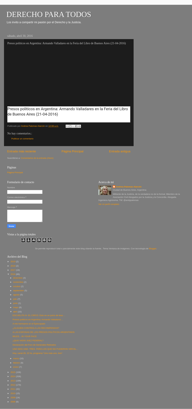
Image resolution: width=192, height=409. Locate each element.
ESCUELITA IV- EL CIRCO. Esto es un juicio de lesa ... (39, 315)
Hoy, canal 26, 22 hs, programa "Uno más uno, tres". (38, 353)
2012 (13, 385)
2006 (13, 402)
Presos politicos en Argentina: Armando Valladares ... (38, 319)
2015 (13, 372)
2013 (13, 381)
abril (15, 311)
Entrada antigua (119, 151)
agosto (16, 294)
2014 (13, 376)
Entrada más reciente (21, 151)
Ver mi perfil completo (108, 204)
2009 (13, 397)
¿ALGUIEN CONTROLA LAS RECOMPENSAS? (36, 328)
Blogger (152, 248)
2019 (13, 261)
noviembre (18, 282)
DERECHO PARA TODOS (48, 14)
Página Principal (73, 151)
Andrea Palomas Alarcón (128, 187)
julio (15, 299)
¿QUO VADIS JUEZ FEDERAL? (28, 340)
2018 (13, 266)
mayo (16, 307)
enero (16, 367)
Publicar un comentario (22, 138)
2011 (13, 389)
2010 (13, 393)
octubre (17, 286)
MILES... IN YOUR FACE (25, 336)
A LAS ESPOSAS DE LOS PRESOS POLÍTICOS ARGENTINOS (44, 332)
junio (15, 303)
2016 (13, 274)
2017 (13, 270)
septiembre (18, 290)
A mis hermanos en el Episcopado (29, 323)
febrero (17, 363)
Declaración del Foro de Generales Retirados (34, 345)
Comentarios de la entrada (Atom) (37, 158)
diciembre (18, 278)
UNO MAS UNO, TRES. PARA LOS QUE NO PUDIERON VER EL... (45, 349)
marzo (16, 358)
